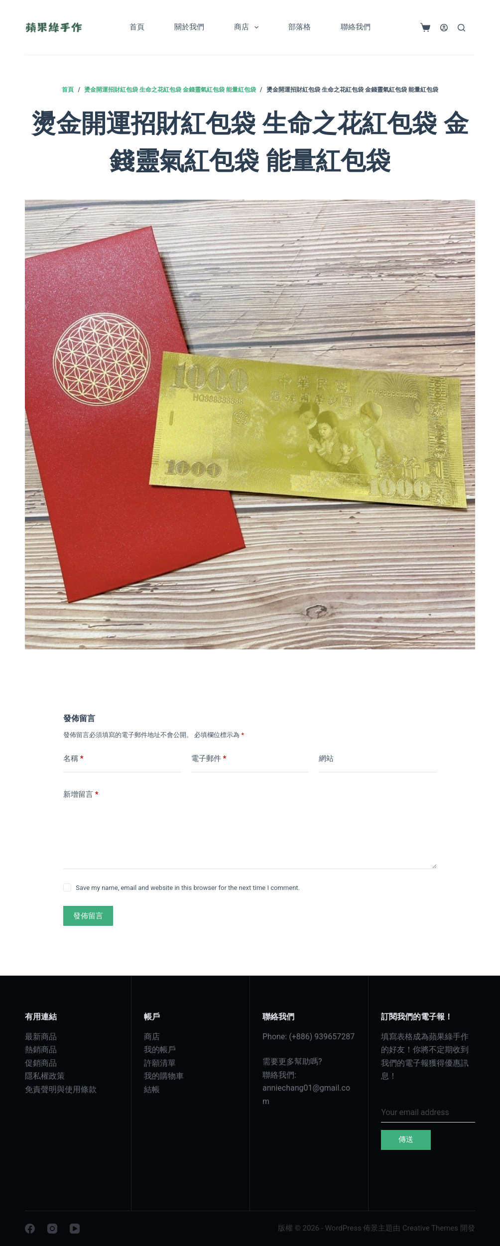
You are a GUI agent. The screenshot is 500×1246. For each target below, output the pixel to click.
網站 (326, 758)
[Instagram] (52, 1229)
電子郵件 (209, 758)
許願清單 (160, 1063)
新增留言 (81, 794)
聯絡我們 (356, 26)
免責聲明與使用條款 (61, 1089)
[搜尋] (461, 27)
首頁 (136, 26)
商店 (248, 27)
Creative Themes (430, 1228)
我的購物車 (164, 1076)
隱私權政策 (45, 1076)
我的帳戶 (160, 1049)
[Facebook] (30, 1229)
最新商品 (41, 1036)
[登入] (444, 27)
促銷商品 (41, 1063)
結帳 (152, 1089)
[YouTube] (75, 1229)
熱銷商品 (41, 1049)
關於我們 (189, 26)
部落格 (299, 26)
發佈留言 (88, 915)
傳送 (405, 1139)
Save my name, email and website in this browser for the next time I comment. (188, 887)
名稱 (73, 758)
